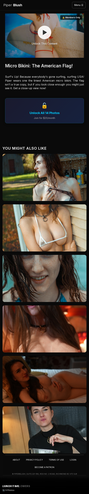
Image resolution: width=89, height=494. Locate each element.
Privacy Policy (34, 460)
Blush (12, 5)
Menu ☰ (78, 5)
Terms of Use (56, 460)
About (16, 460)
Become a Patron (44, 467)
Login (73, 460)
